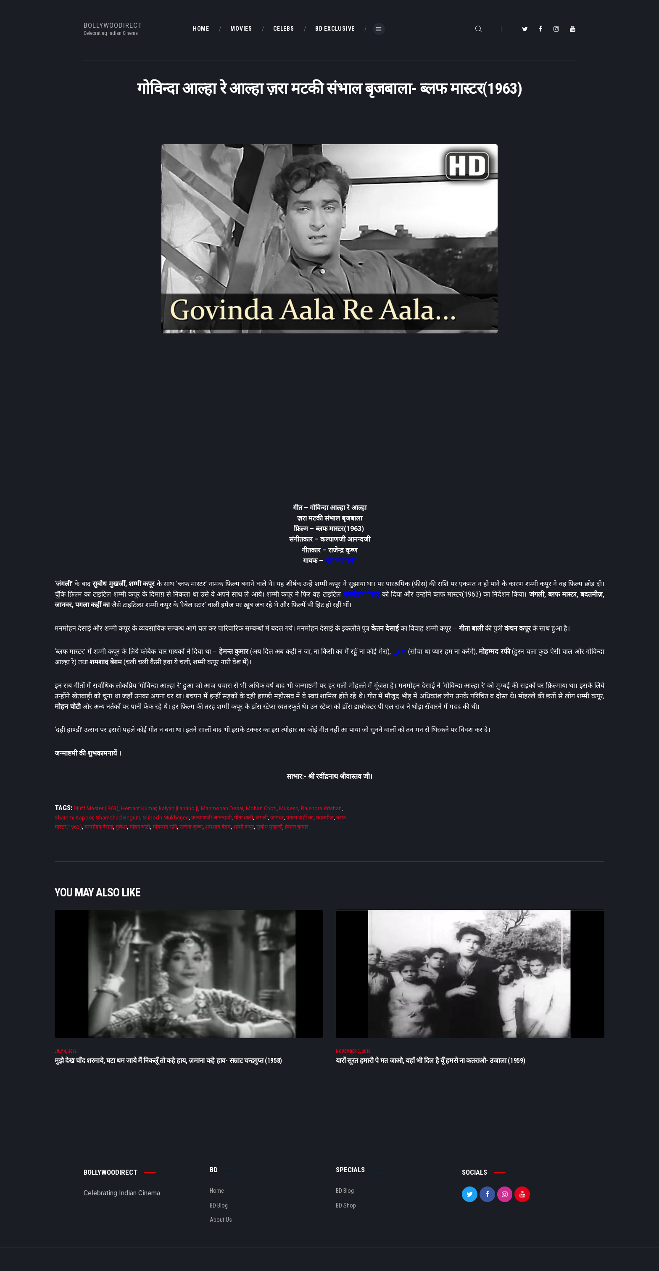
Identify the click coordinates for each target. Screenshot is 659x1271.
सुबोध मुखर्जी (269, 827)
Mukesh (288, 808)
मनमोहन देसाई (361, 594)
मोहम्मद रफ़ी (165, 827)
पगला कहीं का (300, 817)
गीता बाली (243, 817)
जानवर (277, 817)
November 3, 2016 (353, 1058)
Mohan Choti (261, 808)
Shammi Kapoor (74, 817)
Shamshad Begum (118, 817)
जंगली (262, 817)
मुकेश (399, 651)
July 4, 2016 (65, 1058)
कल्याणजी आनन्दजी (211, 817)
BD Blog (219, 1211)
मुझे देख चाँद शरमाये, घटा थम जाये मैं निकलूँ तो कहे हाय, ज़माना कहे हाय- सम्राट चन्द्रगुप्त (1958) (168, 1067)
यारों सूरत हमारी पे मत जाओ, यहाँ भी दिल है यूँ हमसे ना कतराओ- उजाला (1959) (430, 1067)
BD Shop (346, 1211)
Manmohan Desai (222, 808)
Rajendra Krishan (321, 808)
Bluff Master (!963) (96, 808)
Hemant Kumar (138, 808)
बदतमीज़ (325, 817)
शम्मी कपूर (243, 827)
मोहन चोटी (139, 827)
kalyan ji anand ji (178, 808)
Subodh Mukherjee (166, 817)
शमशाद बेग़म (218, 827)
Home (217, 1197)
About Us (221, 1226)
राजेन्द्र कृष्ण (191, 827)
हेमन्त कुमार (296, 827)
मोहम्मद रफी (340, 561)
